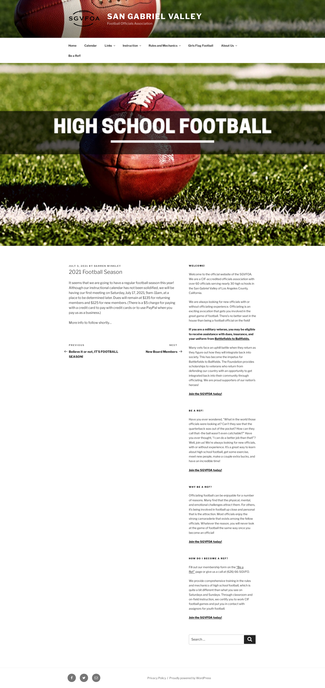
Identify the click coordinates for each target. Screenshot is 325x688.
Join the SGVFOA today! (205, 617)
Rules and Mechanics (165, 45)
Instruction (132, 45)
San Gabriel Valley (154, 16)
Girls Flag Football (200, 45)
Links (110, 45)
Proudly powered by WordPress (190, 678)
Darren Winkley (107, 266)
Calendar (90, 45)
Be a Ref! (74, 55)
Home (72, 45)
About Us (229, 45)
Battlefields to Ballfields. (232, 338)
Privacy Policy (156, 678)
